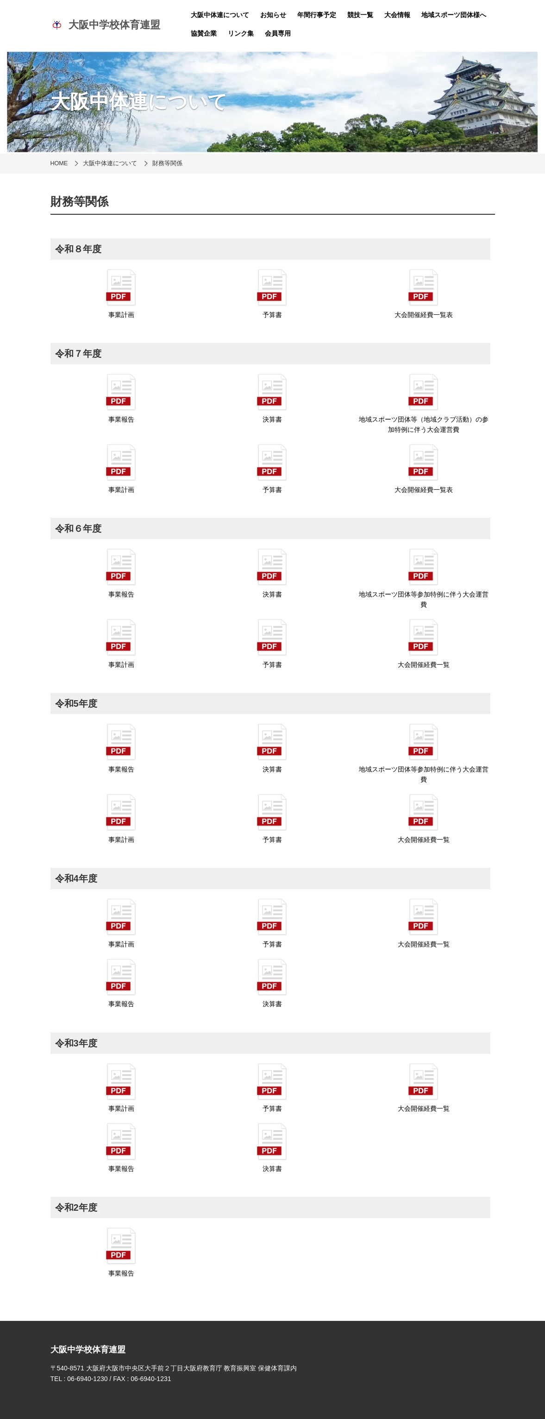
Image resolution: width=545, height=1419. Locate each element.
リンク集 (241, 33)
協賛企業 (204, 33)
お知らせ (273, 15)
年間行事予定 (316, 15)
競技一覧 (360, 15)
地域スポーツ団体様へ (453, 15)
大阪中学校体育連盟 (105, 25)
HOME (59, 163)
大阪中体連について (220, 15)
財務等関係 (167, 163)
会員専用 (278, 33)
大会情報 (397, 15)
